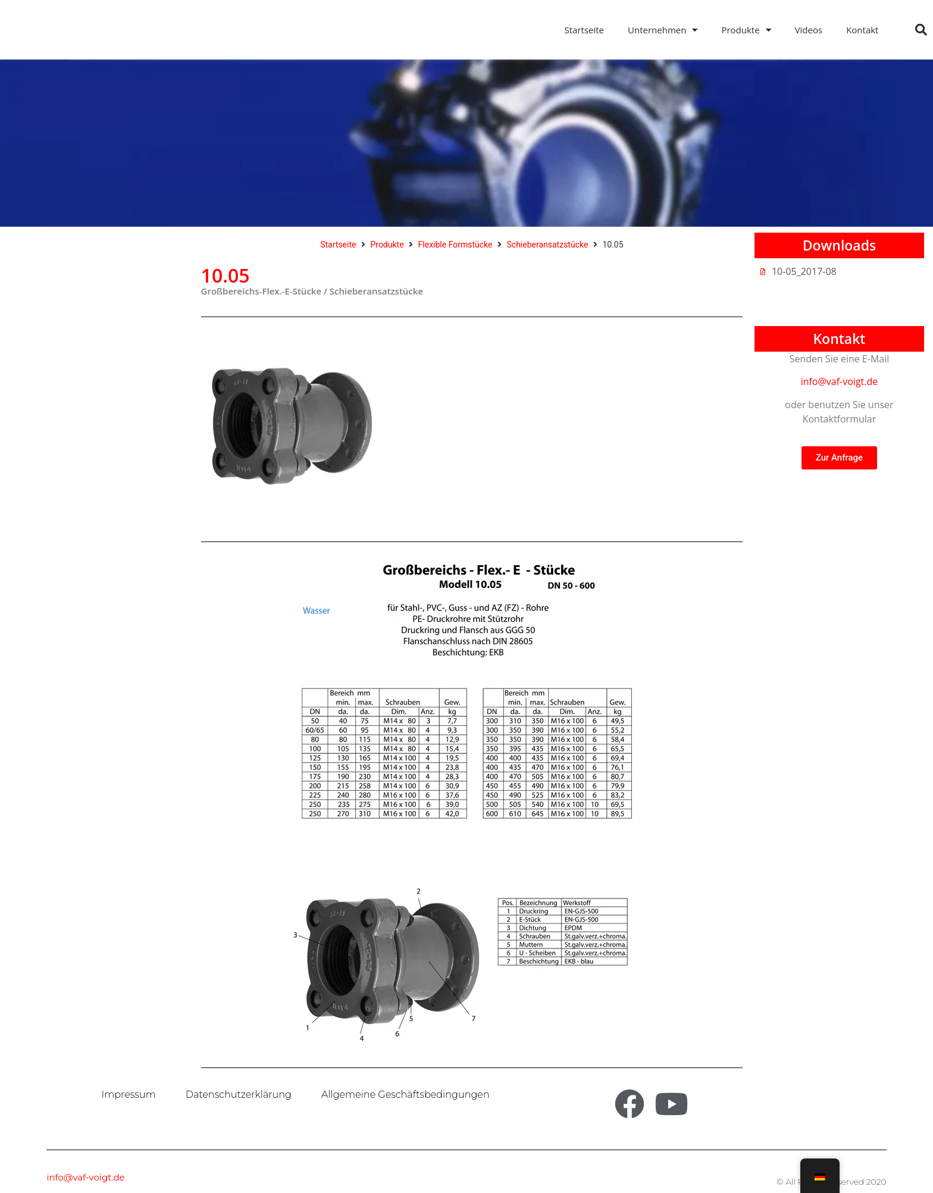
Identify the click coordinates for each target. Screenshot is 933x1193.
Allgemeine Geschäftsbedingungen (405, 1094)
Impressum (129, 1094)
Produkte (746, 30)
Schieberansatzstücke (547, 244)
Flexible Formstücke (455, 244)
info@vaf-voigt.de (839, 381)
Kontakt (862, 30)
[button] (921, 30)
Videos (809, 30)
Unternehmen (662, 30)
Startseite (585, 30)
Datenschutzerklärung (239, 1094)
